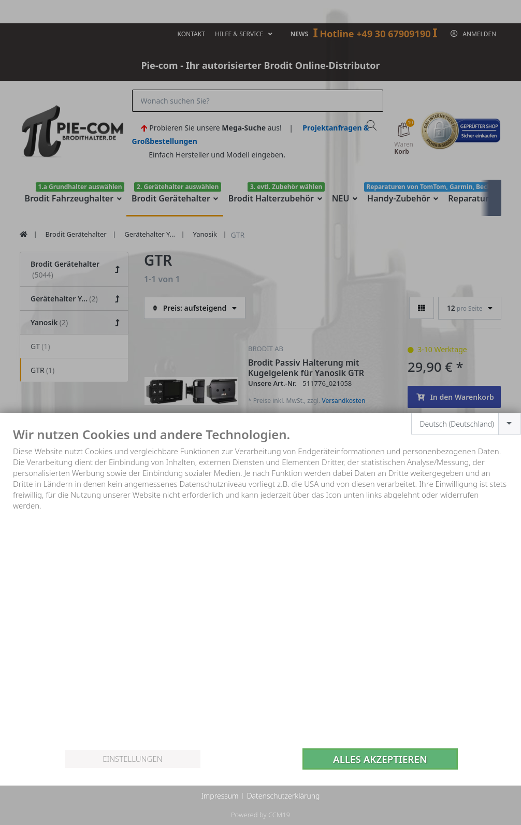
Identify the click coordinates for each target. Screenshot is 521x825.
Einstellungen (132, 759)
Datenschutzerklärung (283, 796)
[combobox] (466, 424)
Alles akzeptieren (380, 758)
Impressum (219, 796)
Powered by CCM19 (260, 814)
